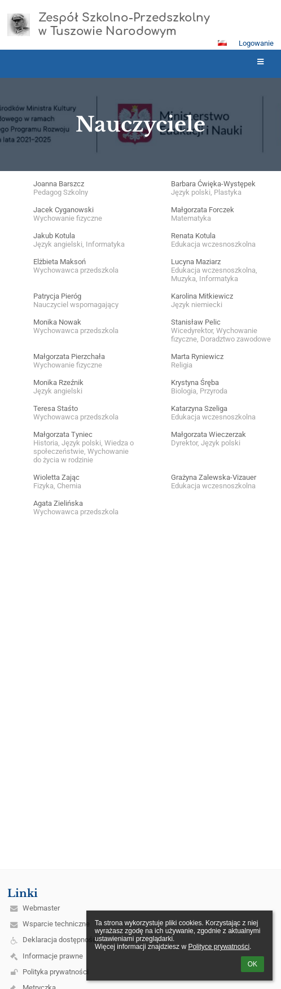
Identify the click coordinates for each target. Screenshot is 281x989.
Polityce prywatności (218, 947)
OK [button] (252, 964)
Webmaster (41, 908)
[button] (222, 43)
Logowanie (256, 43)
